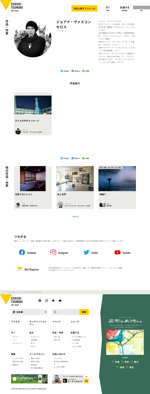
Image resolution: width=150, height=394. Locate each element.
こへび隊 (75, 343)
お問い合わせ (58, 354)
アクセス (15, 321)
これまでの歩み (18, 358)
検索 (84, 311)
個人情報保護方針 (37, 368)
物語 (122, 367)
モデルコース (17, 343)
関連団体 (16, 365)
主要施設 (34, 340)
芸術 (127, 361)
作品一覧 (57, 337)
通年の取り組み (18, 361)
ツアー (15, 340)
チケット (16, 337)
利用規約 (34, 365)
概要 (13, 354)
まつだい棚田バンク (79, 337)
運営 (131, 367)
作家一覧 (19, 292)
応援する (75, 332)
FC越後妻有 (76, 340)
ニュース (75, 321)
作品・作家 (7, 27)
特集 (117, 361)
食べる (33, 343)
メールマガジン (37, 354)
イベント (56, 321)
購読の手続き (35, 358)
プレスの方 (57, 358)
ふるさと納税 (76, 346)
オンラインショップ (38, 323)
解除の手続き (35, 361)
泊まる (33, 346)
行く (13, 332)
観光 (136, 361)
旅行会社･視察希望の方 (61, 362)
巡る (31, 332)
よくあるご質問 (59, 367)
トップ (4, 292)
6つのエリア (35, 337)
